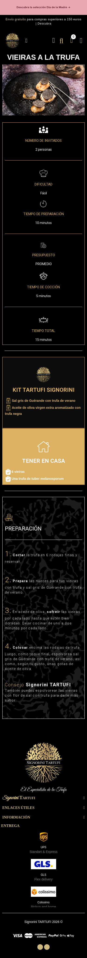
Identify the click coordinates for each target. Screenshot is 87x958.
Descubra (44, 23)
